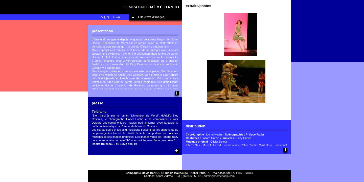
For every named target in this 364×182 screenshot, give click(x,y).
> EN (105, 17)
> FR (116, 17)
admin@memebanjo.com (219, 175)
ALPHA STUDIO (243, 172)
